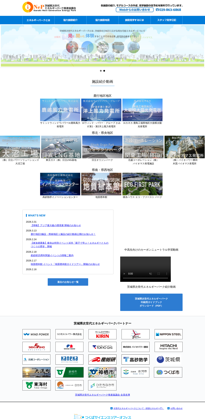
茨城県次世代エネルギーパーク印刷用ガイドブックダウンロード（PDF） (151, 302)
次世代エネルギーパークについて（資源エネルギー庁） (138, 408)
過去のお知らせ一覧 (68, 282)
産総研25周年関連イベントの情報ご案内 (52, 255)
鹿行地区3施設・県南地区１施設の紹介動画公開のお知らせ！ (63, 234)
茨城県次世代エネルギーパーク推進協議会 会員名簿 (102, 394)
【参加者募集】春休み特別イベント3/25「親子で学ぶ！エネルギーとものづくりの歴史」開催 (69, 245)
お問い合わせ (176, 408)
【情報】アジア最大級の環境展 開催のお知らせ (56, 225)
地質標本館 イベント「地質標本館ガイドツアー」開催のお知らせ (65, 264)
